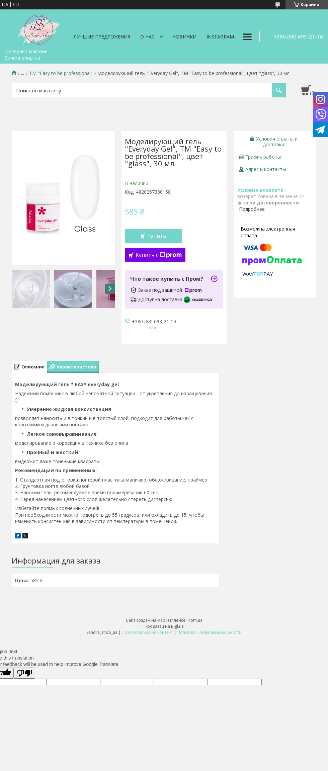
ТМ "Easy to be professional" (61, 73)
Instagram (220, 36)
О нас (147, 36)
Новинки (184, 36)
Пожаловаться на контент (147, 632)
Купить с (159, 255)
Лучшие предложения (102, 36)
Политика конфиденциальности (209, 632)
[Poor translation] (24, 673)
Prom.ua (194, 620)
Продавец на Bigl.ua (164, 626)
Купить (156, 236)
